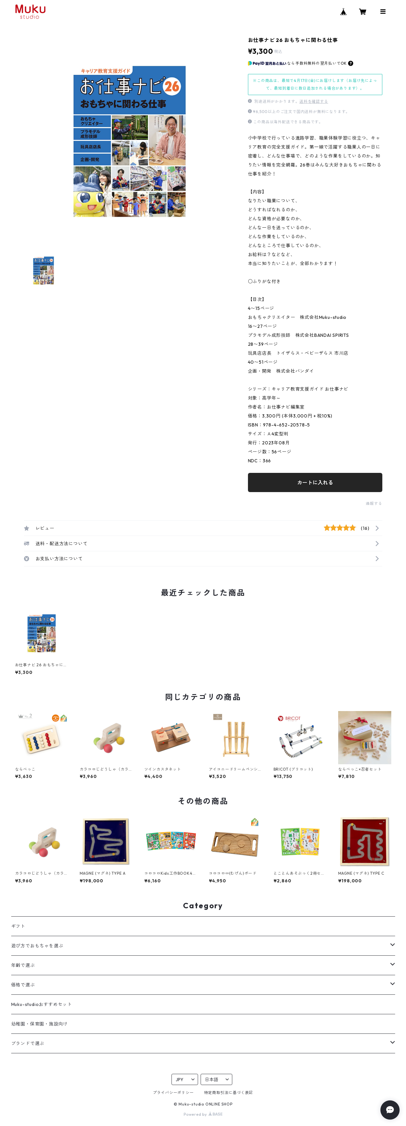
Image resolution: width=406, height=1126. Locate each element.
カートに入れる (315, 482)
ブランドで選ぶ (27, 1043)
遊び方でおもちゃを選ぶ (37, 946)
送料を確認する (313, 101)
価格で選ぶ (23, 985)
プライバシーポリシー (173, 1092)
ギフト (18, 926)
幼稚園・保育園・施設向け (39, 1024)
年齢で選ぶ (23, 965)
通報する (374, 503)
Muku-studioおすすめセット (41, 1004)
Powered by (203, 1114)
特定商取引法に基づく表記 (228, 1092)
